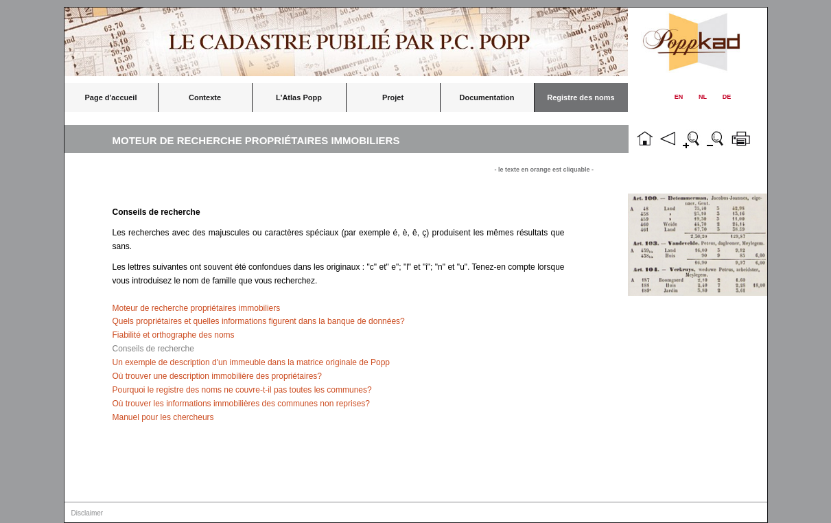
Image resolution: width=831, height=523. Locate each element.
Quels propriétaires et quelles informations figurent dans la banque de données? (259, 321)
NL (703, 96)
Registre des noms (580, 97)
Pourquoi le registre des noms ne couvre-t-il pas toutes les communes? (242, 390)
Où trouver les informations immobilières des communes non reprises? (242, 403)
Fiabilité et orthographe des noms (174, 335)
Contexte (205, 97)
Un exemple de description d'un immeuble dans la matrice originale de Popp (251, 362)
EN (679, 96)
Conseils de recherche (153, 348)
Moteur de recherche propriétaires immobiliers (197, 308)
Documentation (486, 97)
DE (727, 96)
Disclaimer (87, 513)
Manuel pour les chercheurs (163, 417)
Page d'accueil (111, 97)
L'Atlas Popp (299, 97)
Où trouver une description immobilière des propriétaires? (217, 376)
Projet (392, 97)
